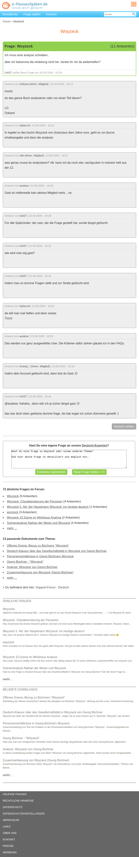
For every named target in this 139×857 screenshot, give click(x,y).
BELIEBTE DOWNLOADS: (20, 689)
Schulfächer (10, 14)
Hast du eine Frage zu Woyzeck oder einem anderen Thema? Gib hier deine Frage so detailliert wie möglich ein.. (69, 459)
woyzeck (12, 512)
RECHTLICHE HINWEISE (18, 800)
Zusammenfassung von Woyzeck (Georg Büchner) (40, 572)
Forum (7, 21)
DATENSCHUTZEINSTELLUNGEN (24, 813)
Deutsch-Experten (94, 445)
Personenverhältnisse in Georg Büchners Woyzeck (40, 556)
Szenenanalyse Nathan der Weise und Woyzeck (38, 522)
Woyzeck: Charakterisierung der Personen (34, 501)
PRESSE (8, 845)
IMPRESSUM (11, 820)
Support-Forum (46, 587)
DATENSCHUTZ (12, 807)
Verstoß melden (124, 426)
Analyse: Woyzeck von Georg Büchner (32, 567)
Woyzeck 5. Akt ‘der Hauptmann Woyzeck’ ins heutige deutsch (48, 506)
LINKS (7, 826)
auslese (24, 185)
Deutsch (63, 587)
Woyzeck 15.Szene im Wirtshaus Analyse (34, 517)
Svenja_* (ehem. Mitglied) (34, 366)
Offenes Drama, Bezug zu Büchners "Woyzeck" (38, 545)
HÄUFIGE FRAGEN (14, 794)
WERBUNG (10, 852)
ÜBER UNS (9, 833)
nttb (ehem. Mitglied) (31, 155)
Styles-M (24, 125)
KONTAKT (9, 839)
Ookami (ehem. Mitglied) (33, 84)
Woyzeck (13, 496)
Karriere (51, 14)
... (8, 679)
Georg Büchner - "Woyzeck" (25, 561)
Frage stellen (32, 14)
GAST (8, 72)
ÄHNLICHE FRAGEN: (17, 601)
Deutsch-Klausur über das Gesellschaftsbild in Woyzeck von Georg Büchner (57, 551)
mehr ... (12, 528)
